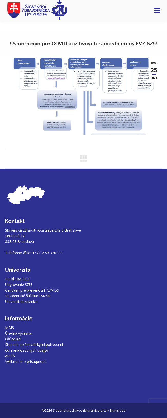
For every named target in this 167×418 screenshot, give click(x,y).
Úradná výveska (18, 333)
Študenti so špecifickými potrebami (34, 344)
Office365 (13, 338)
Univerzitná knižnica (21, 301)
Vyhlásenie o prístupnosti (25, 361)
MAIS (9, 327)
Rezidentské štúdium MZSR (27, 295)
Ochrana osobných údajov (27, 350)
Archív (10, 355)
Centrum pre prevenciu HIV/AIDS (32, 290)
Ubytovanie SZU (18, 284)
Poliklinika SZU (17, 278)
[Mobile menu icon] (157, 10)
